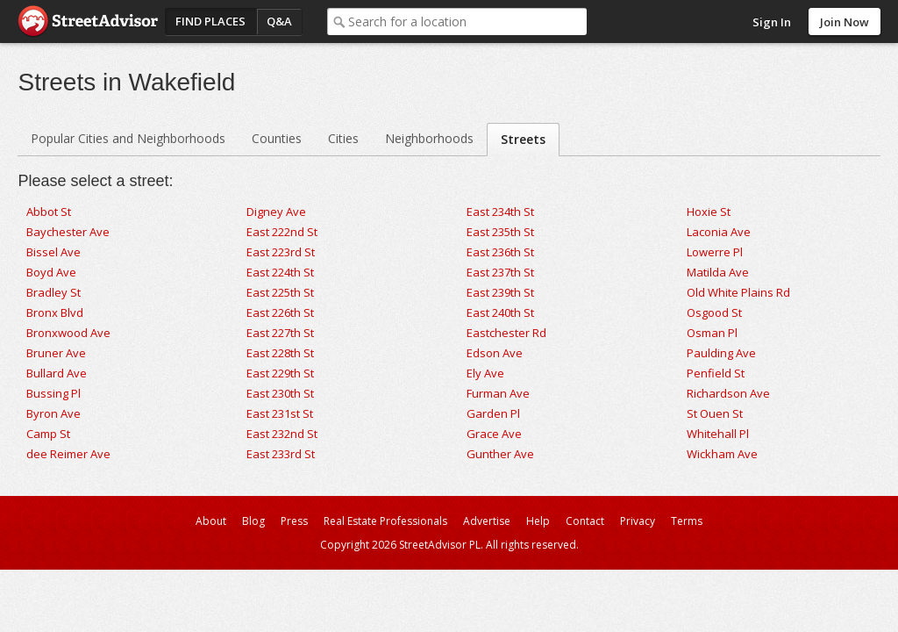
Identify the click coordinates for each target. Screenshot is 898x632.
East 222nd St (281, 232)
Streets (523, 139)
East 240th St (500, 312)
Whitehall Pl (718, 434)
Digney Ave (276, 211)
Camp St (48, 434)
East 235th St (500, 232)
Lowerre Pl (715, 252)
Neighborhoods (429, 138)
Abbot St (48, 211)
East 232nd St (281, 434)
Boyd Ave (51, 272)
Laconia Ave (719, 232)
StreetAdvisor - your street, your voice (88, 21)
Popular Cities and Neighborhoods (128, 138)
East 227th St (280, 333)
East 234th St (500, 211)
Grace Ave (494, 434)
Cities (343, 138)
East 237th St (500, 272)
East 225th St (280, 292)
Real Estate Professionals (385, 521)
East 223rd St (280, 252)
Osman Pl (712, 333)
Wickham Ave (722, 454)
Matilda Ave (718, 272)
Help (538, 521)
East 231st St (279, 413)
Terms (686, 521)
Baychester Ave (68, 232)
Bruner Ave (56, 353)
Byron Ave (53, 413)
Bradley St (53, 292)
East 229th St (280, 373)
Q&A (279, 21)
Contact (585, 521)
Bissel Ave (53, 252)
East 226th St (280, 312)
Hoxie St (709, 211)
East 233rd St (280, 454)
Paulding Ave (721, 353)
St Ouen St (715, 413)
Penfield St (716, 373)
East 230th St (280, 393)
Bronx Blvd (54, 312)
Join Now (844, 22)
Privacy (637, 521)
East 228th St (280, 353)
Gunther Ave (500, 454)
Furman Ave (498, 393)
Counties (277, 138)
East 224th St (280, 272)
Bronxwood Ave (68, 333)
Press (294, 521)
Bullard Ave (56, 373)
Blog (253, 521)
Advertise (486, 521)
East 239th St (500, 292)
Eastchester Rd (506, 333)
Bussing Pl (53, 393)
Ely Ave (485, 373)
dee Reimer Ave (68, 454)
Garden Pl (493, 413)
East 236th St (500, 252)
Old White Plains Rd (738, 292)
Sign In (771, 22)
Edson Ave (495, 353)
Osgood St (714, 312)
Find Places (210, 21)
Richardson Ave (728, 393)
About (211, 521)
